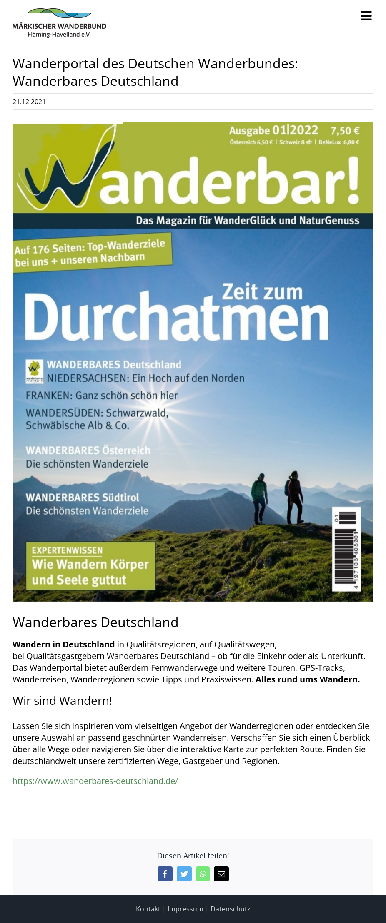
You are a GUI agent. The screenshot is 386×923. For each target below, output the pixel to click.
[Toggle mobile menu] (367, 15)
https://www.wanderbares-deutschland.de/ (95, 780)
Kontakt (148, 908)
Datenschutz (231, 908)
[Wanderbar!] (193, 362)
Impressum (185, 908)
